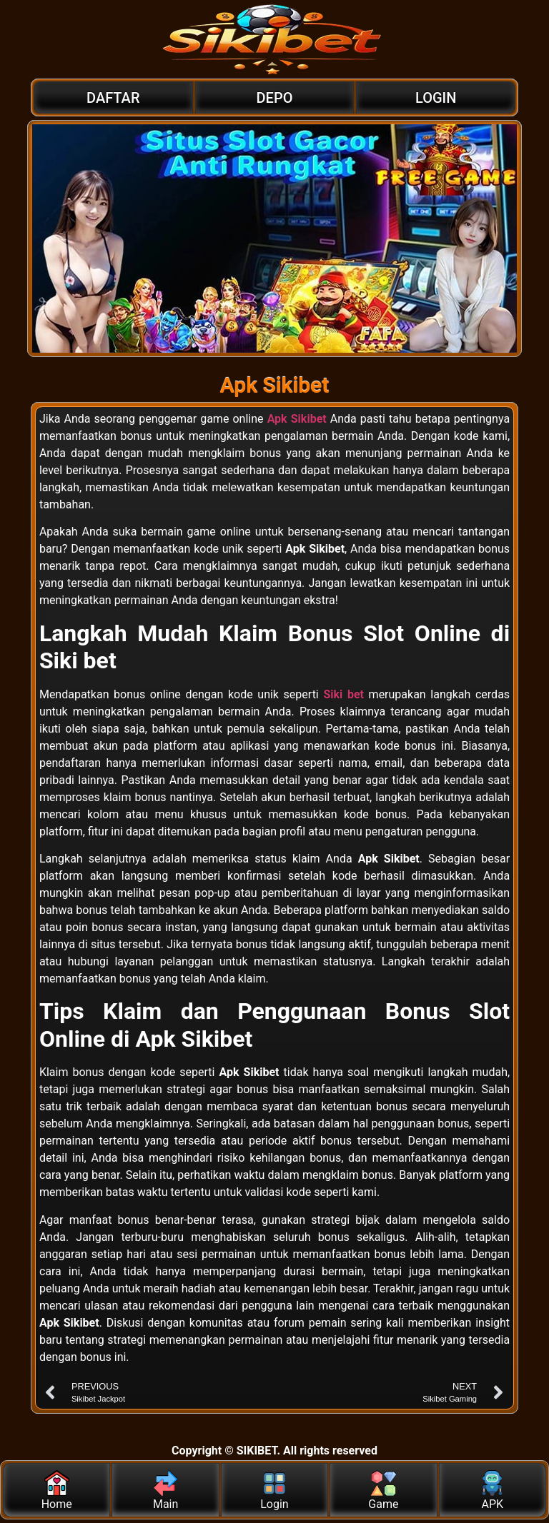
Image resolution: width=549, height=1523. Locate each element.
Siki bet (343, 694)
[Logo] (274, 39)
